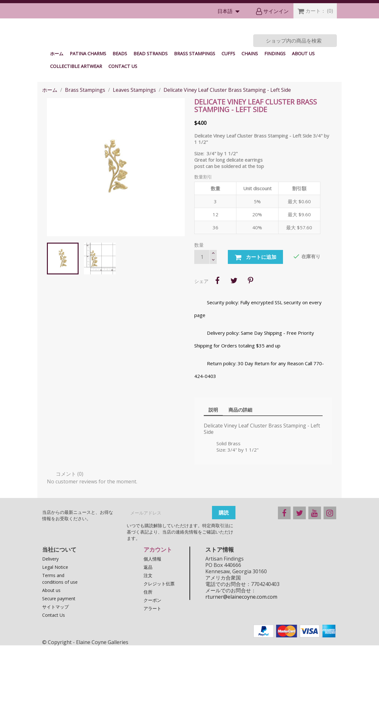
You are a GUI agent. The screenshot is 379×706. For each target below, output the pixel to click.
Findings (275, 114)
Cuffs (228, 114)
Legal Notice (55, 628)
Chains (249, 114)
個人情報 (152, 619)
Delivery (50, 619)
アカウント (158, 610)
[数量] (201, 318)
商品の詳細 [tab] (240, 470)
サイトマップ (55, 667)
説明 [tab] (213, 470)
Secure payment (58, 659)
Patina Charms (88, 114)
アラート (152, 669)
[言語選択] (229, 11)
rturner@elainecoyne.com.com (241, 657)
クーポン (152, 661)
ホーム (56, 114)
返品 (148, 628)
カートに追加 (255, 318)
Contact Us (122, 127)
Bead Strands (150, 114)
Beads (119, 114)
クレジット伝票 (159, 644)
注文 (148, 636)
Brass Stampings (194, 114)
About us (303, 114)
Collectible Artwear (76, 127)
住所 (148, 652)
